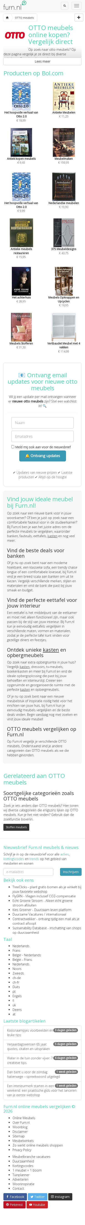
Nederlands (20, 946)
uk (14, 1005)
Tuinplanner (20, 1175)
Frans (16, 950)
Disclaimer (20, 1131)
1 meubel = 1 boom (27, 1170)
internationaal (56, 914)
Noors (17, 969)
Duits (16, 987)
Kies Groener (21, 910)
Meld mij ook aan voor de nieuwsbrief (41, 447)
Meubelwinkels (23, 1141)
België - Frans (22, 959)
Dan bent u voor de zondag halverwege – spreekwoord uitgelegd (42, 1074)
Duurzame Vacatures (27, 914)
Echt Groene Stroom (27, 901)
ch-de (16, 978)
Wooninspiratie (23, 1184)
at (13, 1014)
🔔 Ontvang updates (42, 455)
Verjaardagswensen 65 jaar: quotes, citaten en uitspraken (42, 1046)
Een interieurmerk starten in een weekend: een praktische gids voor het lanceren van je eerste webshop (42, 1090)
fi (13, 1000)
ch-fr (15, 982)
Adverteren (20, 1179)
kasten (52, 536)
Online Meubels (23, 1118)
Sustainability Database (29, 928)
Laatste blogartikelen (24, 1021)
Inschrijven (71, 872)
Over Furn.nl (21, 1122)
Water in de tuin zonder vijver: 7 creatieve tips (42, 1060)
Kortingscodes (22, 1166)
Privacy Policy (21, 1150)
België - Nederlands (26, 955)
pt (14, 991)
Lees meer (42, 61)
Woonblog (19, 1127)
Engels (17, 996)
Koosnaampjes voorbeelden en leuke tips (42, 1032)
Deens (17, 1009)
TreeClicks (19, 887)
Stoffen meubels (16, 827)
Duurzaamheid (23, 1161)
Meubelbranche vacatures (31, 1156)
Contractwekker (23, 919)
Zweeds (18, 973)
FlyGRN (17, 896)
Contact (18, 1188)
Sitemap (18, 1136)
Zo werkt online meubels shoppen (37, 1145)
